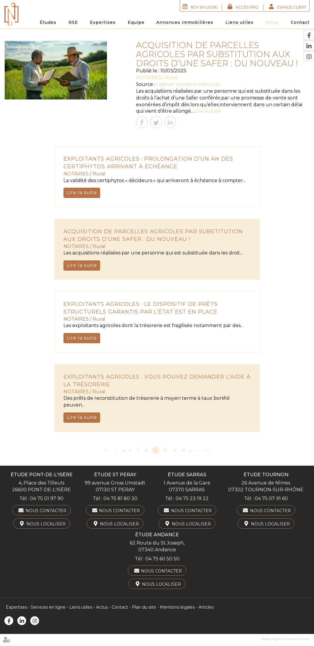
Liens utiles (239, 22)
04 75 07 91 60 (271, 498)
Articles (206, 607)
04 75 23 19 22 (192, 498)
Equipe (136, 22)
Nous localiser (46, 524)
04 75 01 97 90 (46, 498)
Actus (272, 22)
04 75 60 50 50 (162, 559)
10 (165, 450)
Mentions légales (177, 607)
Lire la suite (208, 111)
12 (183, 450)
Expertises (103, 22)
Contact (300, 22)
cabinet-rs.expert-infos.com (188, 84)
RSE (73, 22)
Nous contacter (46, 510)
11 (174, 450)
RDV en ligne (204, 7)
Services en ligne (48, 607)
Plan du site (144, 607)
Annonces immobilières (184, 22)
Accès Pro (247, 7)
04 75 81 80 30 (120, 498)
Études (48, 22)
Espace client (291, 7)
